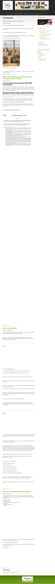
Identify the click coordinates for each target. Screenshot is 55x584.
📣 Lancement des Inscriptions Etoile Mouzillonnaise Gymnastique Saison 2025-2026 (17, 77)
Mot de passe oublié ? (43, 58)
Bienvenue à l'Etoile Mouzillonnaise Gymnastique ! (17, 491)
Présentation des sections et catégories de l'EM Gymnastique (13, 571)
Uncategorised (8, 74)
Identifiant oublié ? (42, 60)
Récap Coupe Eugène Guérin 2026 (13, 21)
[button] (39, 22)
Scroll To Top (51, 582)
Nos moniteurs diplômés (9, 328)
